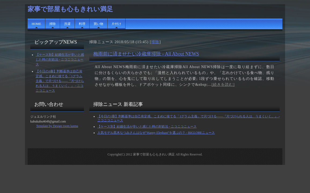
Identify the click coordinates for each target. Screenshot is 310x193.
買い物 (98, 24)
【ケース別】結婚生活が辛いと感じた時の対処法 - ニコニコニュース (60, 59)
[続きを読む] (223, 85)
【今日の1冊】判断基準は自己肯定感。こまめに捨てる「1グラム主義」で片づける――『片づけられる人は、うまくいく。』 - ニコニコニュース (60, 80)
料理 (82, 24)
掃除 (52, 24)
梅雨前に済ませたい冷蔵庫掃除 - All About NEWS (146, 54)
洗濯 (67, 24)
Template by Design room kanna (57, 126)
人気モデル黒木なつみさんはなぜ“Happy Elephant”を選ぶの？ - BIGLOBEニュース (156, 133)
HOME (36, 24)
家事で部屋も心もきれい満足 (70, 9)
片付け (116, 24)
